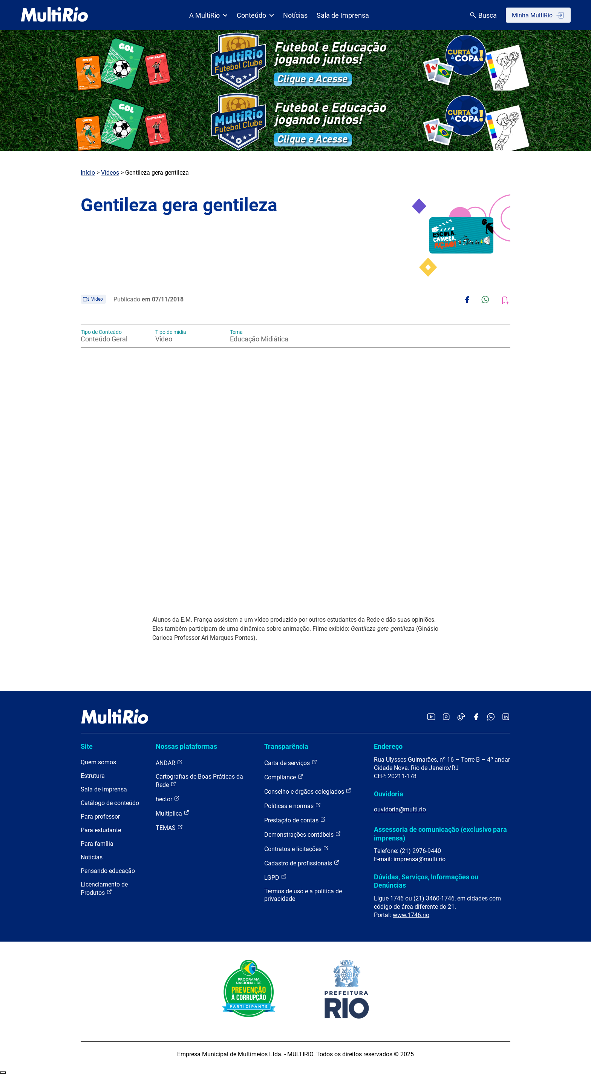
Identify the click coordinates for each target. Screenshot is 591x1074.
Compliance (283, 777)
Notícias (295, 15)
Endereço (388, 746)
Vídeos (110, 172)
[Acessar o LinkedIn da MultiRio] (505, 717)
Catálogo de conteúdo (110, 803)
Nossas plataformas (186, 746)
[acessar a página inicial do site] (54, 15)
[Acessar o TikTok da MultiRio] (461, 717)
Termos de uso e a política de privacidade (303, 895)
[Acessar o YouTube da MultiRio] (431, 717)
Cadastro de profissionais (302, 863)
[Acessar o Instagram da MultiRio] (446, 717)
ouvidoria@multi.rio (400, 809)
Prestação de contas (295, 820)
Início (88, 172)
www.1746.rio (411, 915)
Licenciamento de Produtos (104, 888)
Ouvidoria (388, 794)
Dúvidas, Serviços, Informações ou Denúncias (426, 881)
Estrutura (93, 775)
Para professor (100, 816)
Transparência (286, 746)
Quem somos (98, 762)
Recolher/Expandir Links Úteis (3, 1072)
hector (168, 799)
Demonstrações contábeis (302, 834)
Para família (97, 843)
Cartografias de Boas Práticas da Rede (199, 780)
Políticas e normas (292, 806)
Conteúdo (255, 15)
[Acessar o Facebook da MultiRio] (476, 717)
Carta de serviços (290, 763)
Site (87, 746)
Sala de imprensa (104, 789)
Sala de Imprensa (343, 15)
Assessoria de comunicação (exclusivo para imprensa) (440, 833)
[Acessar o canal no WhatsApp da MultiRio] (491, 717)
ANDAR (169, 763)
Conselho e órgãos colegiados (308, 791)
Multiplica (173, 813)
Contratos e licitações (296, 849)
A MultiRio (208, 15)
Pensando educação (108, 870)
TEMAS (169, 827)
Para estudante (101, 830)
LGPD (275, 877)
